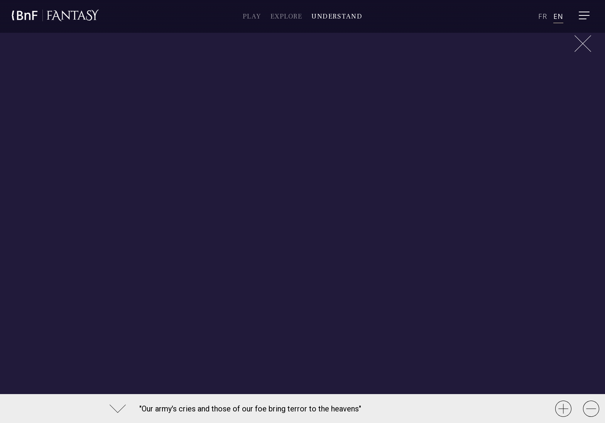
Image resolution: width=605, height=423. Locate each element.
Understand (336, 16)
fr (542, 16)
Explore (286, 16)
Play (252, 16)
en (558, 16)
